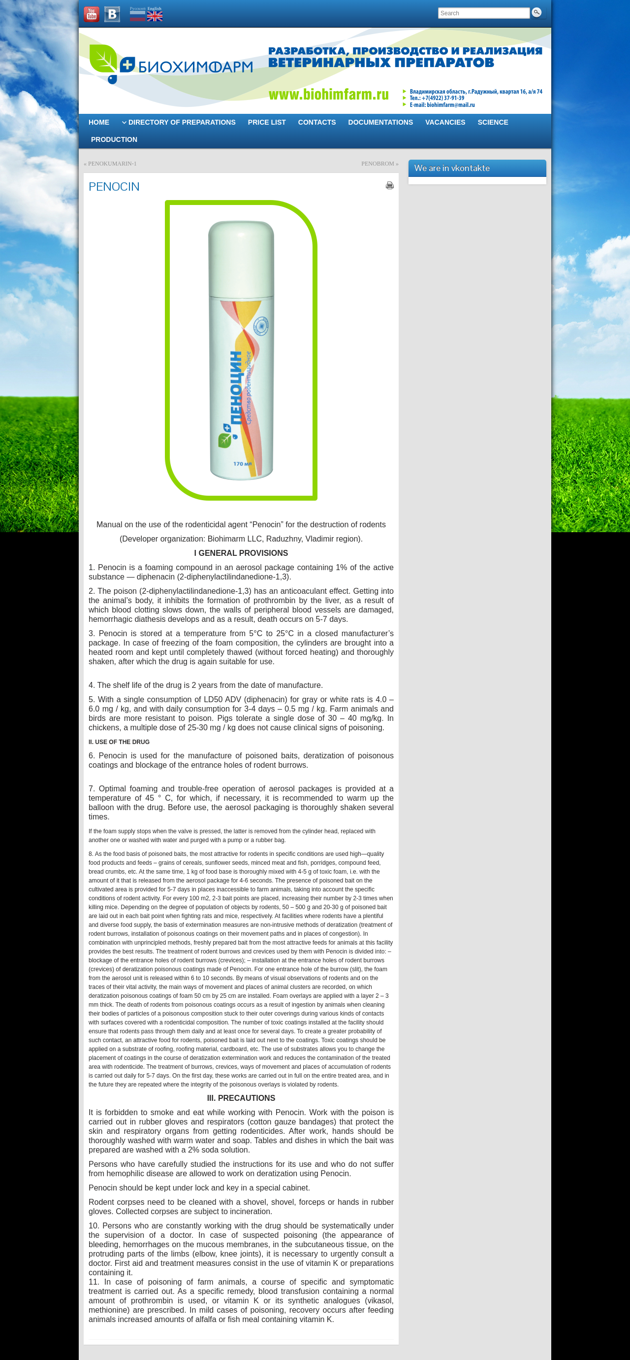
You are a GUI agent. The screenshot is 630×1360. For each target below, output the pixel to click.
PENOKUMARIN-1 (112, 163)
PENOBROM (377, 163)
